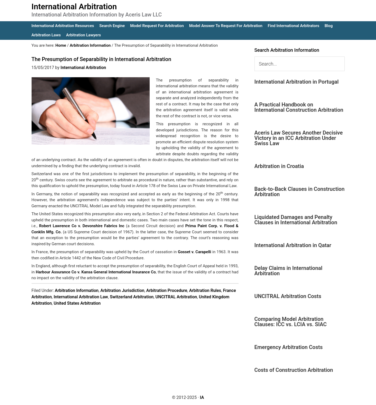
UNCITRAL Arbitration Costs (287, 296)
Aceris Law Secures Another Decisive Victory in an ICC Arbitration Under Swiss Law (298, 138)
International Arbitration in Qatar (292, 245)
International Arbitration (74, 6)
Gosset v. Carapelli (194, 251)
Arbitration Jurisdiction (122, 290)
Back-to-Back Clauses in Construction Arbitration (299, 191)
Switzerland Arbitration (132, 296)
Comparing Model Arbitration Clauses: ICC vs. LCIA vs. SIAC (290, 322)
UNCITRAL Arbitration (176, 296)
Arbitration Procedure (166, 290)
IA (202, 397)
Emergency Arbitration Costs (288, 347)
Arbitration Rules (205, 290)
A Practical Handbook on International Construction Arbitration (298, 107)
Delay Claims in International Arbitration (288, 271)
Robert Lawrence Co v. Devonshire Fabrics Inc (81, 225)
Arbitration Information (77, 290)
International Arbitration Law (81, 296)
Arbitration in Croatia (279, 166)
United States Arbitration (77, 303)
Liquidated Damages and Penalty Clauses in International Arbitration (295, 220)
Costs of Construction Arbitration (293, 370)
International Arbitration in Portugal (296, 82)
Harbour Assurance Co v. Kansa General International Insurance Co (96, 272)
